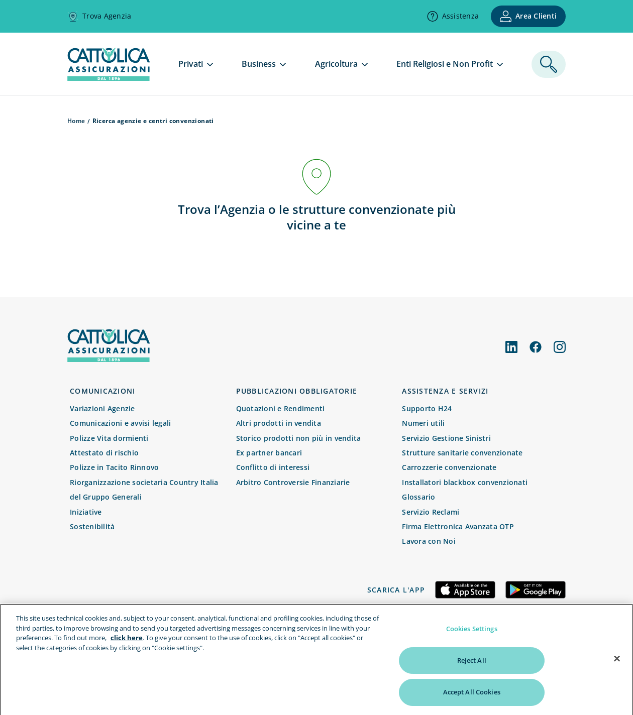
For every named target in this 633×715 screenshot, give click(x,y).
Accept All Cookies (471, 696)
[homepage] (108, 77)
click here (127, 642)
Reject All (471, 664)
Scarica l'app (396, 589)
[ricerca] (549, 64)
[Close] (617, 663)
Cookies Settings (471, 633)
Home (76, 120)
